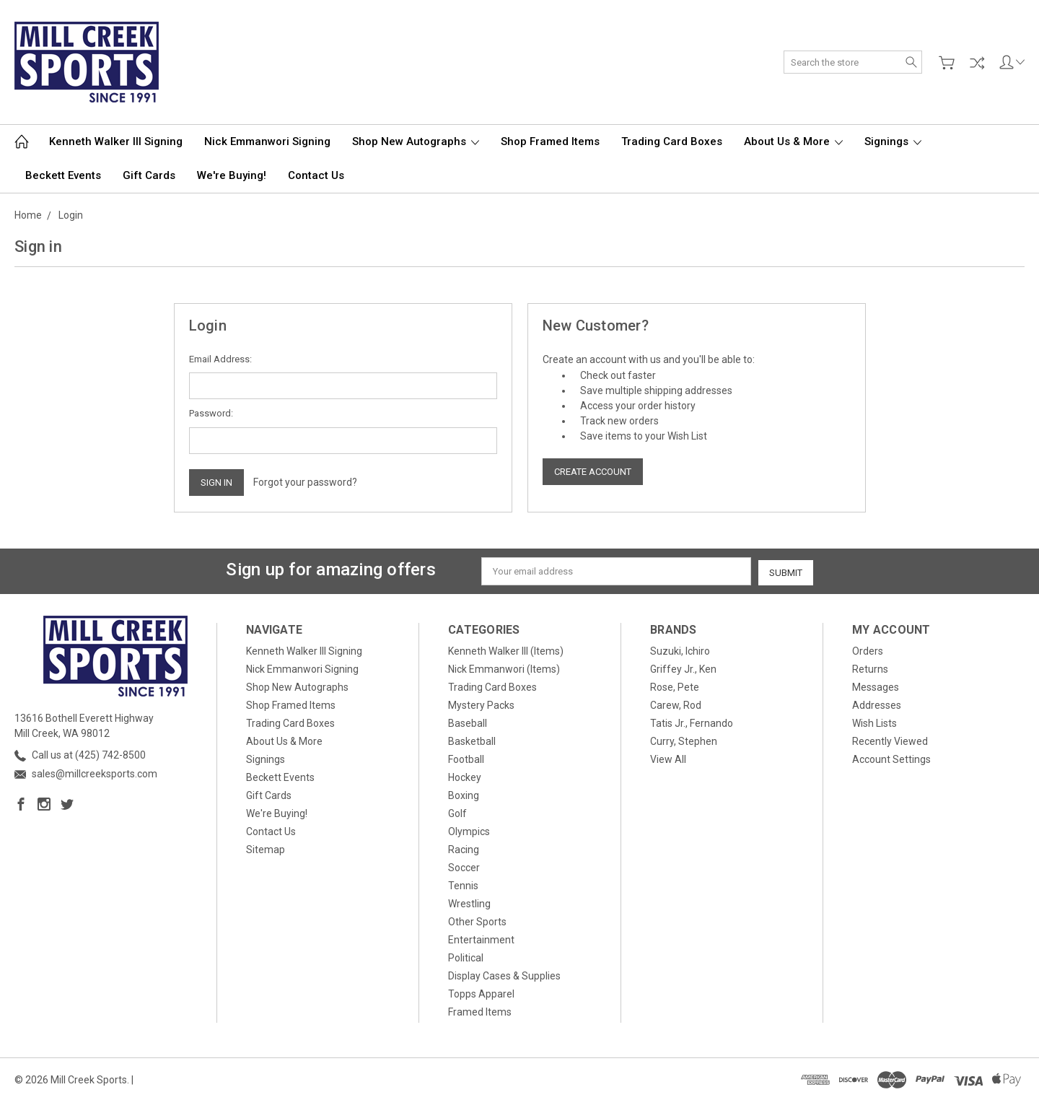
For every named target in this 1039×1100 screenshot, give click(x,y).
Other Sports (477, 920)
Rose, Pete (674, 685)
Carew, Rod (675, 704)
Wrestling (469, 902)
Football (466, 758)
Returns (870, 667)
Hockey (464, 776)
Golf (457, 812)
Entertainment (481, 938)
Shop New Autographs (415, 141)
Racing (463, 848)
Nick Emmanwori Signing (267, 141)
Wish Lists (874, 722)
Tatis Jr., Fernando (691, 722)
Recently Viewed (890, 740)
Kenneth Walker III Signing (116, 141)
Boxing (463, 794)
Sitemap (265, 848)
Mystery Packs (481, 704)
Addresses (876, 704)
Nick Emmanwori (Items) (504, 667)
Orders (867, 649)
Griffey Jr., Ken (683, 667)
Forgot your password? (305, 482)
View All (668, 758)
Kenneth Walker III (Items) (506, 649)
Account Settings (891, 758)
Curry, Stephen (683, 740)
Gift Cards (149, 175)
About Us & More (793, 141)
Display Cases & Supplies (504, 974)
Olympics (469, 830)
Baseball (467, 722)
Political (465, 956)
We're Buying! (231, 175)
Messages (875, 685)
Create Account (592, 471)
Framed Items (480, 1010)
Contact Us (316, 175)
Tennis (463, 884)
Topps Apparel (481, 992)
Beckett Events (63, 175)
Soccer (464, 866)
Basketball (472, 740)
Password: (211, 413)
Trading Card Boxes (671, 141)
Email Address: (220, 359)
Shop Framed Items (550, 141)
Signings (892, 141)
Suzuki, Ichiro (680, 649)
